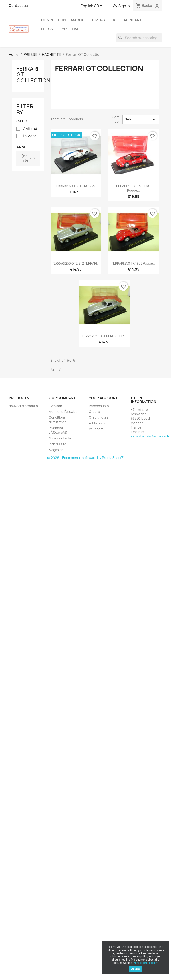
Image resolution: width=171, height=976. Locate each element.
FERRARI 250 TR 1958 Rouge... (134, 263)
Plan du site (57, 444)
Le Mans (31, 136)
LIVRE (77, 28)
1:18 (113, 20)
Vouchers (96, 429)
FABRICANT (132, 20)
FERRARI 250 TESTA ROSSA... (75, 186)
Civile (30, 129)
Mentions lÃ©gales (63, 411)
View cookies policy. (145, 962)
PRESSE (48, 28)
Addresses (97, 423)
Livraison (55, 406)
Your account (103, 397)
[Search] (139, 37)
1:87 (63, 28)
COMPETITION (53, 20)
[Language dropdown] (92, 6)
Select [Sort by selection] (141, 119)
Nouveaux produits (23, 406)
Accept (135, 968)
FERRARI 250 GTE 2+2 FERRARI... (76, 263)
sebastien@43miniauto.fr (150, 436)
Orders (94, 411)
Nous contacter (61, 438)
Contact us (18, 5)
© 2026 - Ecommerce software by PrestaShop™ (85, 457)
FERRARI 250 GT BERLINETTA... (104, 336)
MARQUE (79, 20)
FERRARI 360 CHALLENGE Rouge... (134, 188)
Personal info (99, 406)
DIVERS (98, 20)
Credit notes (98, 417)
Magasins (56, 450)
